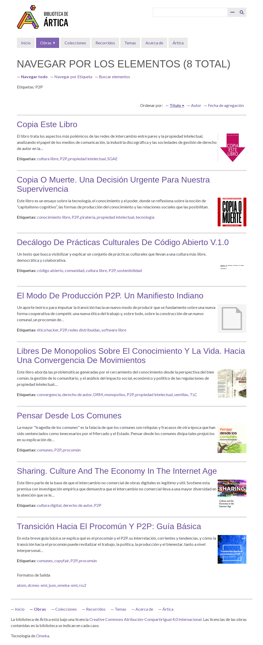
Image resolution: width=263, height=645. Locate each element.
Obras (45, 42)
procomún (72, 449)
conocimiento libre (53, 217)
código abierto (50, 270)
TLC (193, 394)
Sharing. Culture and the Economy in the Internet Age (117, 471)
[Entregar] (241, 12)
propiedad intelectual (87, 158)
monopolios (114, 394)
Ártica (178, 42)
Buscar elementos (114, 76)
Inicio (26, 42)
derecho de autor (77, 394)
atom (21, 585)
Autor (196, 105)
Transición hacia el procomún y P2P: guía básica (109, 526)
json (52, 585)
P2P (63, 158)
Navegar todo (34, 76)
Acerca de (154, 42)
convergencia (49, 394)
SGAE (112, 158)
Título (176, 105)
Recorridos (105, 42)
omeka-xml (67, 585)
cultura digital (49, 505)
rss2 (82, 585)
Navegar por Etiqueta (73, 76)
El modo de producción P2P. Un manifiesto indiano (110, 295)
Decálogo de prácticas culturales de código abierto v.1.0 (123, 242)
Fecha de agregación (226, 105)
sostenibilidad (129, 270)
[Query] (190, 12)
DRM (98, 394)
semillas (181, 394)
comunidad (74, 270)
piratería (87, 217)
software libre (113, 329)
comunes (45, 449)
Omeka (42, 635)
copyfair (61, 560)
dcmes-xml (37, 585)
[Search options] (232, 12)
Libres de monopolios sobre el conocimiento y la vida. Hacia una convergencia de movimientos (131, 355)
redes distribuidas (84, 329)
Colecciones (75, 42)
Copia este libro (47, 124)
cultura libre (47, 158)
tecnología (145, 217)
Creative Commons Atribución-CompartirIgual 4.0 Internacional (145, 619)
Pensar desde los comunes (69, 415)
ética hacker (47, 329)
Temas (130, 42)
